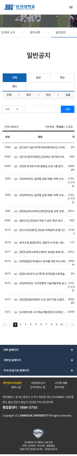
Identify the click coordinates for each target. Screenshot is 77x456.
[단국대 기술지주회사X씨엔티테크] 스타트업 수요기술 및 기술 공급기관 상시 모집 (40, 147)
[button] (11, 32)
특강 (62, 77)
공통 (68, 95)
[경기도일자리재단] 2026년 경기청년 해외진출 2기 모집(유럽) (40, 157)
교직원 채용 (61, 383)
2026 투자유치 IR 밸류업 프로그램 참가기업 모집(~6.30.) (40, 166)
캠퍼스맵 (16, 387)
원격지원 (59, 387)
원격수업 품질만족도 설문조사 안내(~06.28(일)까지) (40, 243)
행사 (14, 86)
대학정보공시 (38, 383)
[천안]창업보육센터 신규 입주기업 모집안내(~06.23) (40, 299)
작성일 (59, 126)
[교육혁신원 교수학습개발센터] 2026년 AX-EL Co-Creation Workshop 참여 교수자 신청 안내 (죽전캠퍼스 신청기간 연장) (40, 312)
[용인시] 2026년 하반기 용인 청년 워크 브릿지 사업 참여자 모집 (40, 221)
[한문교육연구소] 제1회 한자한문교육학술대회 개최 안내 (40, 274)
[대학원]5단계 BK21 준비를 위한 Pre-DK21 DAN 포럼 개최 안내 (40, 261)
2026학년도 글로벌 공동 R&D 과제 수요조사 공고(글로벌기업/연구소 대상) (40, 179)
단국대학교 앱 (37, 387)
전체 (14, 77)
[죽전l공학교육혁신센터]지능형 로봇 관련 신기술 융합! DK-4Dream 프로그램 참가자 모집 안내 (40, 211)
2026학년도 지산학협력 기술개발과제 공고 (40, 283)
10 (61, 324)
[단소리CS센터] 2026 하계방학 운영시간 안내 (40, 230)
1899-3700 (28, 407)
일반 (38, 77)
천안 (48, 95)
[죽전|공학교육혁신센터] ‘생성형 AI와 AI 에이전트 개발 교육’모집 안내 (40, 252)
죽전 (28, 95)
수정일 (69, 126)
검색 (68, 109)
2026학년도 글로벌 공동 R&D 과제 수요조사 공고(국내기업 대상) (40, 195)
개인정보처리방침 (12, 383)
